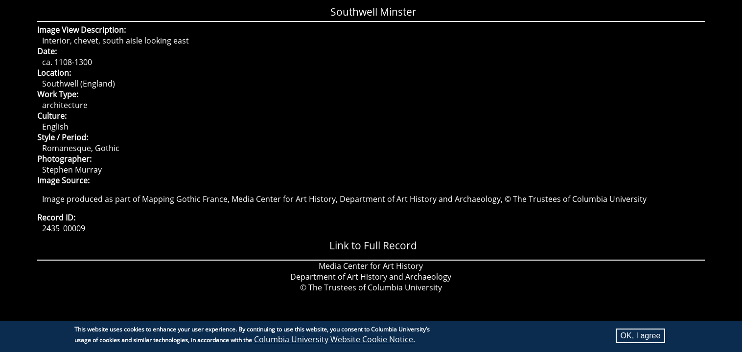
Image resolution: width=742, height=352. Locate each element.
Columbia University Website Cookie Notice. (334, 341)
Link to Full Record (373, 245)
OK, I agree (641, 337)
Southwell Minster (373, 12)
